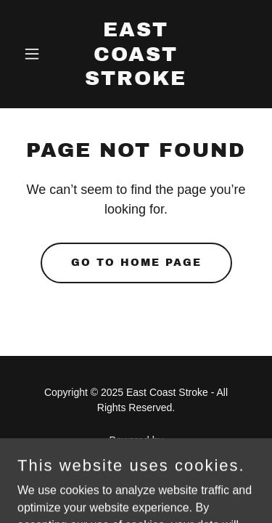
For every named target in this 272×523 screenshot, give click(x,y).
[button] (35, 53)
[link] (136, 81)
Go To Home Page (136, 262)
